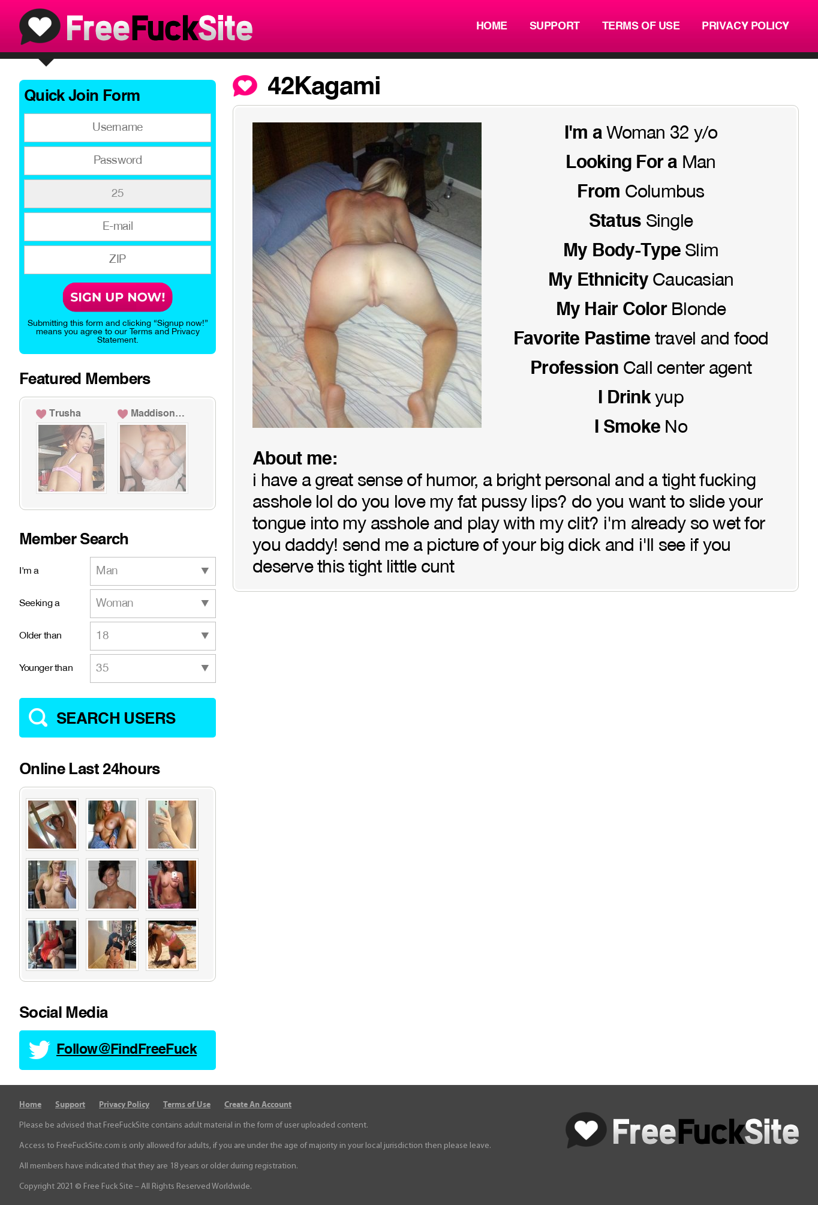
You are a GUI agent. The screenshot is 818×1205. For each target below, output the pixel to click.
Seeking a (39, 603)
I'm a (29, 571)
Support (555, 26)
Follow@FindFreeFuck (126, 1050)
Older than (40, 636)
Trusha (65, 414)
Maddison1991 (159, 414)
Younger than (46, 668)
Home (491, 26)
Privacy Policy (745, 26)
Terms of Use (641, 26)
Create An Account (257, 1105)
